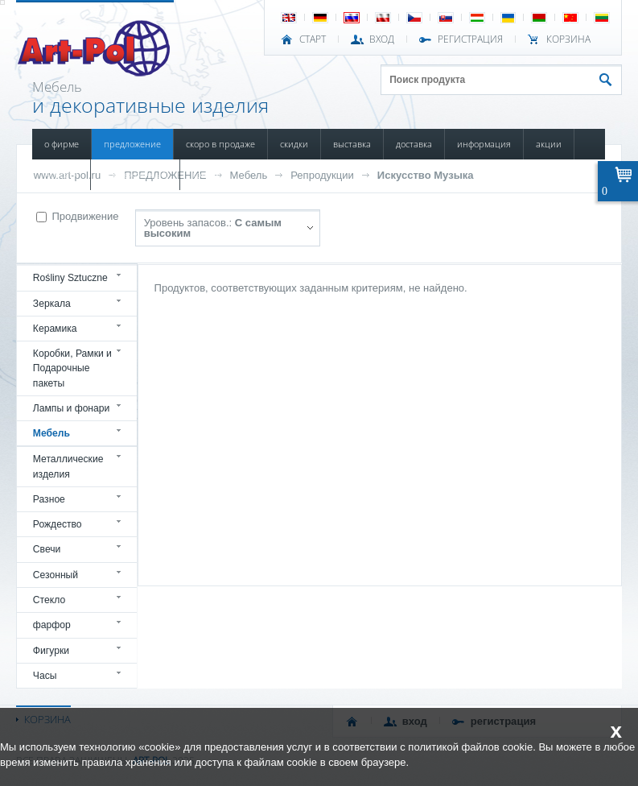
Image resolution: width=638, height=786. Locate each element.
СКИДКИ (294, 144)
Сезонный (55, 575)
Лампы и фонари (71, 408)
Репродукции (322, 175)
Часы (45, 675)
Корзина (568, 39)
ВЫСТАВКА (352, 144)
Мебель (249, 175)
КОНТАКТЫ (211, 174)
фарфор (52, 625)
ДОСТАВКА (414, 144)
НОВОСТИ (61, 174)
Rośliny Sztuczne (70, 277)
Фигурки (51, 650)
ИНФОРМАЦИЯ (484, 144)
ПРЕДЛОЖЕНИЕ (132, 144)
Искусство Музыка (425, 175)
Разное (49, 499)
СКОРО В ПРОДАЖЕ (220, 144)
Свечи (47, 549)
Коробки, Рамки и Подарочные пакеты (72, 368)
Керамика (55, 328)
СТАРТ (312, 39)
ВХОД (381, 39)
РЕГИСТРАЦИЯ (470, 39)
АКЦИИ (549, 144)
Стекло (49, 600)
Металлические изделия (68, 466)
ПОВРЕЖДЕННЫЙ (135, 174)
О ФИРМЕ (61, 144)
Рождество (57, 524)
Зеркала (52, 303)
